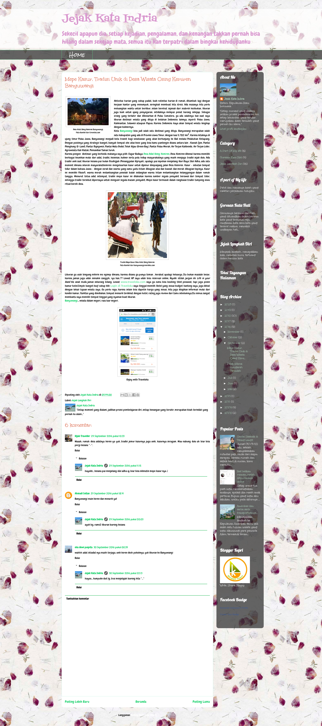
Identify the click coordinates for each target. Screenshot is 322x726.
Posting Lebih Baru (77, 702)
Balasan (82, 458)
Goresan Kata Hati (231, 157)
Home (77, 55)
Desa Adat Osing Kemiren (156, 154)
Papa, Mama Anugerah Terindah (235, 367)
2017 (228, 321)
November (234, 331)
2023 (228, 304)
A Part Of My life (230, 151)
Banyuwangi (126, 131)
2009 (228, 407)
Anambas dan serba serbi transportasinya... (247, 509)
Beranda (141, 702)
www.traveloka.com (133, 282)
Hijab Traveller (82, 436)
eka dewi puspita (83, 547)
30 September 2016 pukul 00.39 (111, 547)
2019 (228, 310)
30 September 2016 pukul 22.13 (125, 573)
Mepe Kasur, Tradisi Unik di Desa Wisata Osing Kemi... (237, 353)
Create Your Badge (229, 614)
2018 (228, 315)
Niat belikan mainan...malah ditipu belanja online (246, 476)
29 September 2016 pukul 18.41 (107, 493)
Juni (231, 383)
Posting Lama (201, 702)
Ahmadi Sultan (82, 493)
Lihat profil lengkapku (233, 129)
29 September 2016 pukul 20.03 (126, 519)
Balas (77, 450)
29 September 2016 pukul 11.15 (125, 465)
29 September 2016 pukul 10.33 (107, 436)
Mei (230, 389)
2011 (227, 401)
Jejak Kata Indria (109, 19)
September (234, 343)
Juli (230, 377)
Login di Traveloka (121, 286)
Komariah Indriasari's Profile (234, 608)
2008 (228, 413)
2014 (227, 396)
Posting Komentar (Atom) (144, 715)
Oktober (233, 337)
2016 (228, 326)
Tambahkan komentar (77, 598)
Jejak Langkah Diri (81, 400)
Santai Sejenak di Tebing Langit (247, 438)
